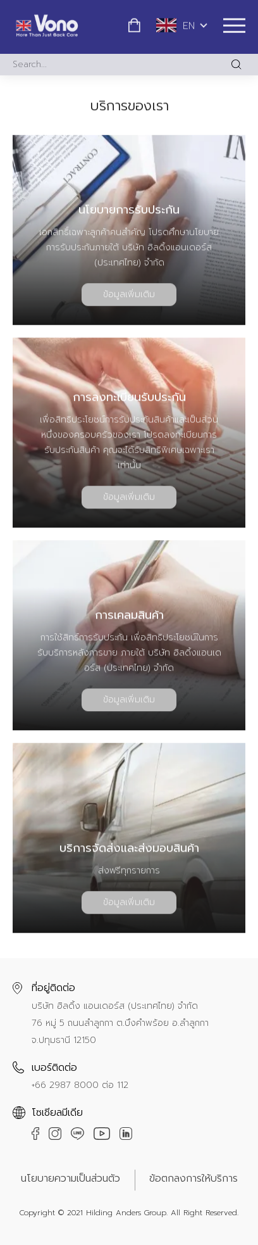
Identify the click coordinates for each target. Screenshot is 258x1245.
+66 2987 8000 (65, 1085)
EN (175, 24)
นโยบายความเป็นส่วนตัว (70, 1178)
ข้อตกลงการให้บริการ (193, 1178)
